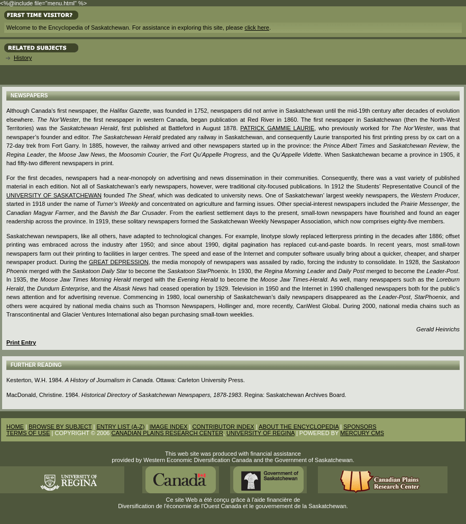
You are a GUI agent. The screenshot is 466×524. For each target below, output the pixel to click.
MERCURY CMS (362, 433)
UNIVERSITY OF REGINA (260, 433)
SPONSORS (359, 426)
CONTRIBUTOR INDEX (223, 426)
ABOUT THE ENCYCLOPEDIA (299, 426)
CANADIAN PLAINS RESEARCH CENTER (167, 433)
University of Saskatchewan (54, 195)
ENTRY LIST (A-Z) (120, 426)
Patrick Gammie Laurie (277, 128)
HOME (15, 426)
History (23, 58)
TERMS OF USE (28, 433)
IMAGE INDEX (168, 426)
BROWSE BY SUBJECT (60, 426)
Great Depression (119, 262)
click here (256, 27)
